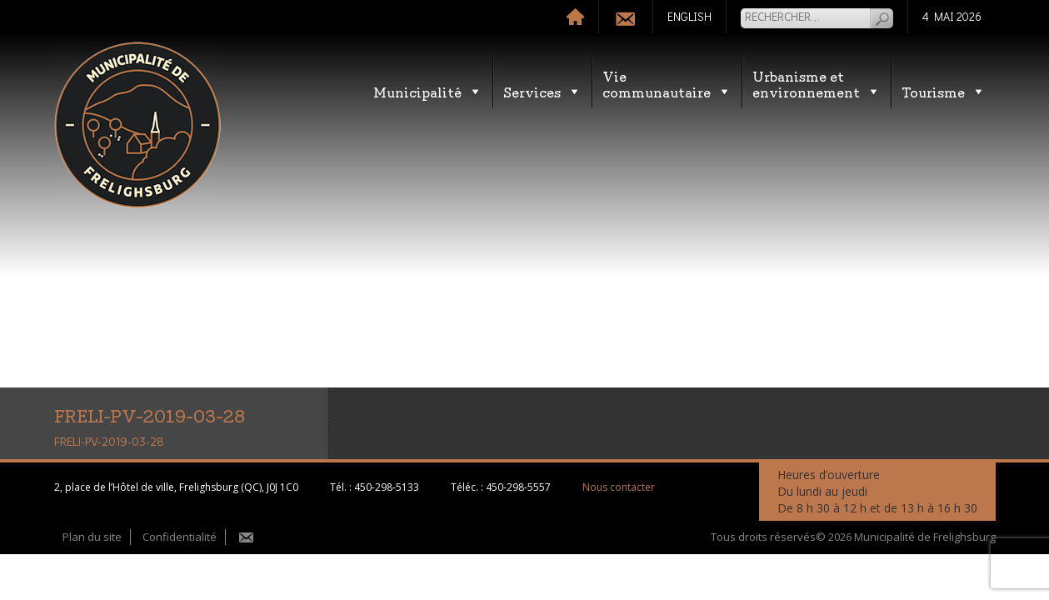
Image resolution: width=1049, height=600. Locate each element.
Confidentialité (179, 536)
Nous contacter (618, 487)
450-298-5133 (386, 487)
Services (542, 91)
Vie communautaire (667, 83)
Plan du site (92, 536)
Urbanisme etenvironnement (816, 83)
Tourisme (944, 91)
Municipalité (427, 91)
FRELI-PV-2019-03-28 (109, 442)
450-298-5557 (518, 487)
